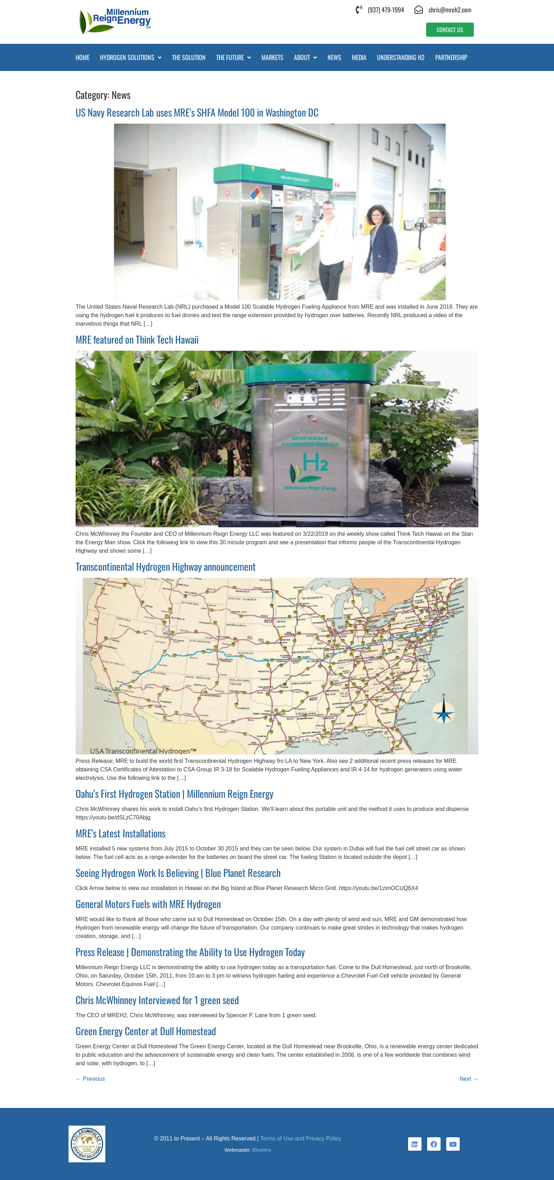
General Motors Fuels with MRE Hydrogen (148, 903)
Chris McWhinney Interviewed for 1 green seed (157, 999)
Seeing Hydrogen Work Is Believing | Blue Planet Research (178, 872)
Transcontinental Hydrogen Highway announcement (166, 566)
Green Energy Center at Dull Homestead (146, 1031)
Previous (90, 1079)
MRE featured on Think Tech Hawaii (137, 339)
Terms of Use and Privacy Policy (300, 1138)
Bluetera (261, 1150)
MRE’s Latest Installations (120, 833)
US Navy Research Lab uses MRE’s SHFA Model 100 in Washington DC (197, 112)
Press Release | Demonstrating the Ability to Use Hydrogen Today (190, 951)
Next (469, 1079)
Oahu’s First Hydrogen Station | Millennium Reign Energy (174, 793)
